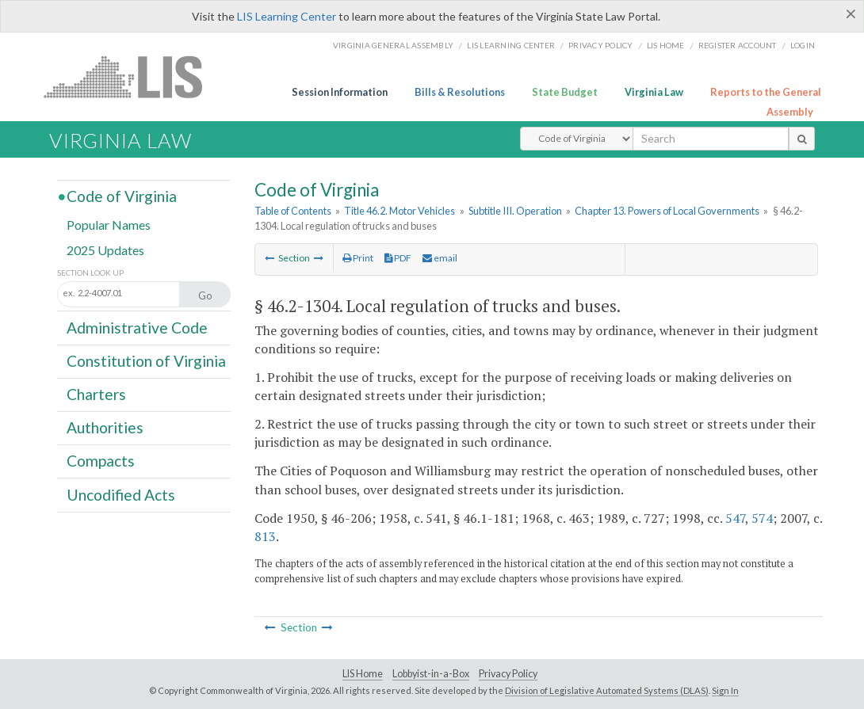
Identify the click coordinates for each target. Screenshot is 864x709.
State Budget (565, 92)
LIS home (666, 45)
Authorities (105, 427)
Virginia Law (654, 92)
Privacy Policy (600, 45)
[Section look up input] (135, 293)
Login (802, 45)
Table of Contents (292, 210)
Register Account (737, 45)
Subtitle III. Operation (515, 210)
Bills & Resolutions (460, 92)
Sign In (725, 690)
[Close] (851, 13)
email (439, 258)
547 (735, 518)
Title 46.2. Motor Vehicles (399, 210)
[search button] (802, 139)
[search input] (711, 139)
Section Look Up (90, 273)
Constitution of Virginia (146, 361)
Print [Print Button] (357, 258)
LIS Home (362, 674)
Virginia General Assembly (393, 45)
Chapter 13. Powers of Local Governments (667, 210)
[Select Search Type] (576, 139)
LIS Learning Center (286, 16)
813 (265, 536)
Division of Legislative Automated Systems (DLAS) (607, 690)
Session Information (340, 92)
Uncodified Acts (121, 494)
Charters (96, 394)
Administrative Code (137, 327)
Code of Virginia (122, 196)
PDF (397, 258)
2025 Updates (105, 249)
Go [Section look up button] (205, 295)
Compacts (101, 461)
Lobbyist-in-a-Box (430, 674)
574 (762, 518)
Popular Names (109, 224)
